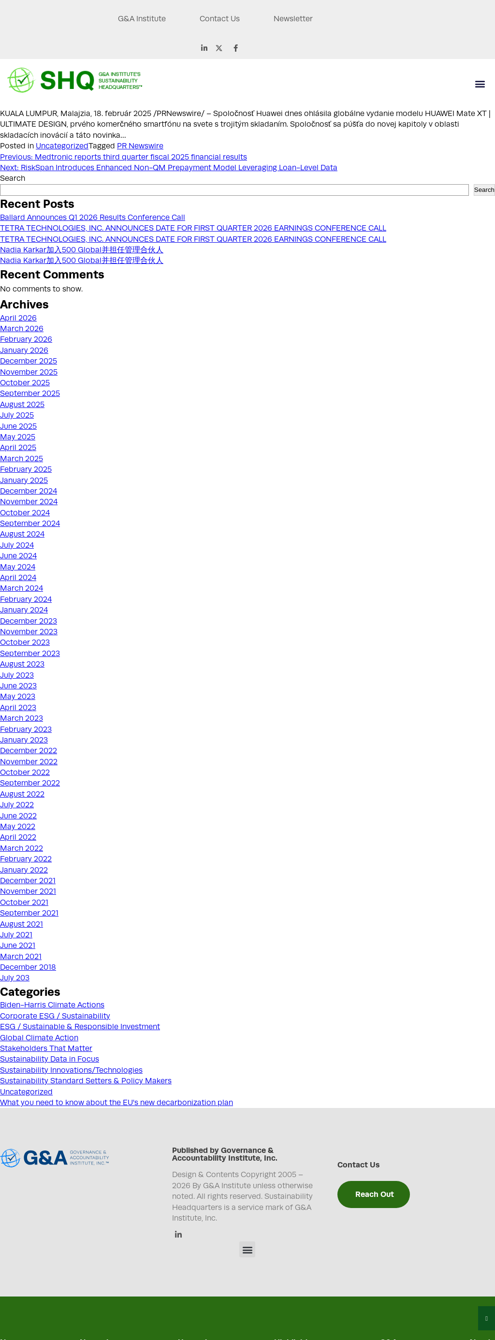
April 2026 (18, 318)
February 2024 (26, 599)
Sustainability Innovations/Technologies (71, 1070)
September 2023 (30, 653)
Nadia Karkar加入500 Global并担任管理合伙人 (81, 250)
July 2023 (17, 675)
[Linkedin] (178, 1235)
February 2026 (26, 339)
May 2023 (17, 696)
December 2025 (28, 361)
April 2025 (18, 447)
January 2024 (24, 610)
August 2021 (21, 924)
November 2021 (28, 891)
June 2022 (18, 816)
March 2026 (22, 328)
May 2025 (17, 437)
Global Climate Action (39, 1038)
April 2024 (18, 577)
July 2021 (16, 935)
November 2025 (29, 372)
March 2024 (21, 588)
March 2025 (21, 458)
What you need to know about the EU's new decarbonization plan (116, 1102)
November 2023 (29, 631)
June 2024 (18, 556)
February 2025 (26, 469)
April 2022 (18, 837)
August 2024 (22, 534)
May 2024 (17, 567)
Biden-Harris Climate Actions (52, 1005)
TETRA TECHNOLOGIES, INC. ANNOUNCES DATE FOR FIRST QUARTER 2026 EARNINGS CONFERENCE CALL (193, 228)
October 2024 (25, 513)
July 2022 (17, 805)
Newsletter (293, 19)
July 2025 (17, 415)
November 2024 (29, 501)
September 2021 (29, 913)
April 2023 (18, 707)
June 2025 (18, 426)
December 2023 (28, 621)
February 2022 (26, 859)
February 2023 (26, 729)
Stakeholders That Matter (46, 1048)
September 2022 (30, 783)
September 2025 (30, 393)
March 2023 (21, 718)
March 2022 (21, 848)
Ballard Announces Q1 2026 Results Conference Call (92, 217)
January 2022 (24, 870)
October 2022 (25, 772)
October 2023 (25, 642)
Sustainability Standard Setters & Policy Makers (86, 1081)
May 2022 (17, 826)
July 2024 (17, 545)
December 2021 (28, 880)
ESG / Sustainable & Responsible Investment (80, 1026)
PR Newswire (140, 146)
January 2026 (24, 350)
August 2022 (22, 794)
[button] (480, 84)
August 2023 (22, 664)
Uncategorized (62, 146)
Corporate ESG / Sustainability (55, 1016)
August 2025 (22, 404)
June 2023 (18, 686)
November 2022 (29, 761)
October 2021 (24, 902)
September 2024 (30, 523)
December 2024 (28, 491)
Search (12, 178)
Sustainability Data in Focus (49, 1059)
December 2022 (28, 750)
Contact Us (220, 19)
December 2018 (28, 967)
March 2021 (21, 956)
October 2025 (25, 383)
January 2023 (24, 740)
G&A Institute (142, 19)
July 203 (14, 978)
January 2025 (24, 480)
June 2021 (17, 945)
